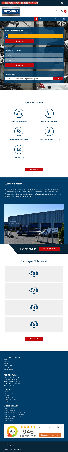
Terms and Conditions (10, 446)
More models (34, 339)
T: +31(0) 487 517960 (10, 400)
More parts (34, 169)
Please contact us (49, 249)
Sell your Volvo (8, 367)
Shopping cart (8, 365)
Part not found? (8, 369)
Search (19, 41)
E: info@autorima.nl (9, 402)
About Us (6, 362)
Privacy (6, 444)
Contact (57, 19)
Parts (41, 19)
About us (49, 19)
